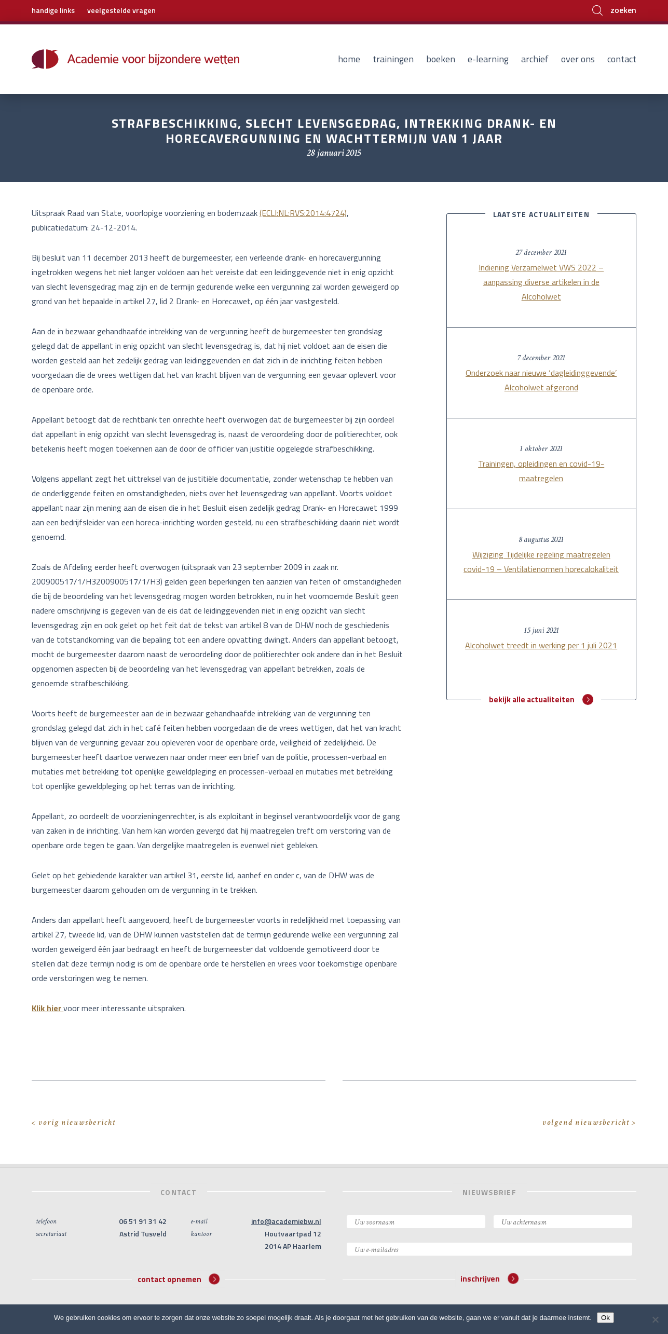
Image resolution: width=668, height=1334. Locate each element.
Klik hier (47, 1008)
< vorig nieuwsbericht (74, 1122)
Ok (605, 1318)
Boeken (440, 59)
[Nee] (655, 1319)
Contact (621, 59)
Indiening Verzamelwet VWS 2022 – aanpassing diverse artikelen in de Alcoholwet (541, 282)
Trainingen (393, 59)
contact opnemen (179, 1279)
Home (349, 59)
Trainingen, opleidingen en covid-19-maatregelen (541, 470)
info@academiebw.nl (286, 1221)
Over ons (578, 59)
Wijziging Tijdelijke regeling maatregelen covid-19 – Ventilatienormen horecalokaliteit (541, 561)
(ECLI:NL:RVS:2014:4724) (303, 213)
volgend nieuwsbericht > (589, 1122)
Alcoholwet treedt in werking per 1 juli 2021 (541, 645)
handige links (53, 10)
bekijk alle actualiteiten (541, 699)
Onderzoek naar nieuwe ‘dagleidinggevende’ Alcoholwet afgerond (541, 379)
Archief (535, 59)
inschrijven (489, 1279)
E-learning (488, 59)
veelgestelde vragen (121, 10)
